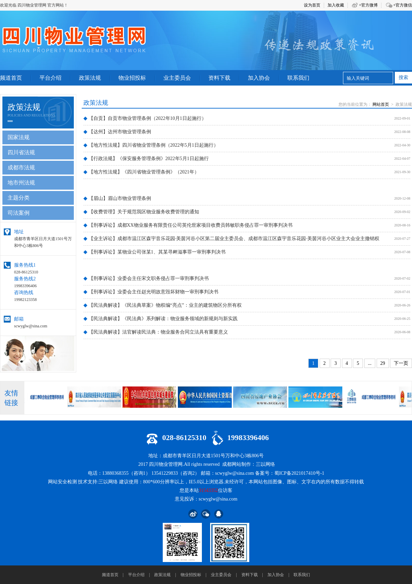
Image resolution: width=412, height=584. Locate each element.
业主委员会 (221, 574)
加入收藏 (336, 5)
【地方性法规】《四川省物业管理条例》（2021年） (141, 172)
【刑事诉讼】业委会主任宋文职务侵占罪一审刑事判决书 (146, 278)
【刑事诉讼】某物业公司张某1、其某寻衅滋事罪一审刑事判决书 (154, 252)
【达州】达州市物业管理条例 (117, 131)
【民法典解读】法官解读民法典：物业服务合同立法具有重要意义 (155, 332)
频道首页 (110, 574)
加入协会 (275, 574)
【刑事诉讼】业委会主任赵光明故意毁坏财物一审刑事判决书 (150, 291)
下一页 (401, 363)
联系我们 (302, 574)
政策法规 (162, 574)
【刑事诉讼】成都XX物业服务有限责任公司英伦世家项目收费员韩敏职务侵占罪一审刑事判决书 (188, 225)
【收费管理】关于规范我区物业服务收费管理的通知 (141, 211)
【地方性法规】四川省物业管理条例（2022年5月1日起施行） (150, 145)
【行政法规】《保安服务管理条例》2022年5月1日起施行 (146, 158)
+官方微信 (402, 5)
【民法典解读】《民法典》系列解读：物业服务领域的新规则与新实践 (160, 318)
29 (382, 363)
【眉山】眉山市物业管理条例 (117, 198)
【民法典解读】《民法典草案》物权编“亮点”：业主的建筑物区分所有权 (162, 305)
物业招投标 (191, 574)
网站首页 (381, 104)
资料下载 (249, 574)
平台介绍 (136, 574)
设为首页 (312, 5)
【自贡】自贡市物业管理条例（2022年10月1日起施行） (144, 118)
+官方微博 (368, 5)
